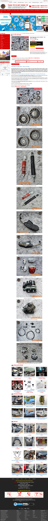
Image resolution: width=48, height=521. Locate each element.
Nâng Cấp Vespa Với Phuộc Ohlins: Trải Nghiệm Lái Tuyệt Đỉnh (29, 406)
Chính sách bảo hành (3, 518)
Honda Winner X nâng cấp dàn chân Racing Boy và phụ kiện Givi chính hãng (17, 474)
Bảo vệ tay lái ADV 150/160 (17, 433)
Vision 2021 (18, 518)
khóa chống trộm (44, 10)
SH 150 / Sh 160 (19, 520)
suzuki (15, 10)
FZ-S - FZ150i (26, 519)
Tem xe (28, 10)
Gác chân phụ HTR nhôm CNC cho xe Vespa (29, 377)
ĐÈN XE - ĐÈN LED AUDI (44, 520)
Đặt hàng (33, 46)
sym (12, 10)
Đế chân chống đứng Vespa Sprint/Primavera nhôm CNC (41, 391)
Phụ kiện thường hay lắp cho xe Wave (41, 460)
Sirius (25, 517)
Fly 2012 (34, 516)
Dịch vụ (26, 2)
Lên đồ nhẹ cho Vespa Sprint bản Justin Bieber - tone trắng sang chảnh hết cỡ (17, 418)
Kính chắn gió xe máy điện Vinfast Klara (29, 433)
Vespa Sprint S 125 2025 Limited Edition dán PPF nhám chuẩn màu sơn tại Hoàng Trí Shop (41, 406)
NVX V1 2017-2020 (27, 515)
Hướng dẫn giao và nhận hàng (4, 516)
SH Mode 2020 (19, 519)
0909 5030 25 (37, 58)
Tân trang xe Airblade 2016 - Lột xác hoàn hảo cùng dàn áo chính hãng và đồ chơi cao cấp (41, 475)
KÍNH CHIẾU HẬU (43, 519)
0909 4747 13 (31, 58)
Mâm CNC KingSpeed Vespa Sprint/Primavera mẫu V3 (17, 391)
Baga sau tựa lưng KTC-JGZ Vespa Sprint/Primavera (29, 391)
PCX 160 (18, 517)
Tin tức (30, 2)
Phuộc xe (42, 518)
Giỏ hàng (46, 0)
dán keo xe (32, 10)
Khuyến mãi (34, 478)
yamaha (5, 10)
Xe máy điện (9, 10)
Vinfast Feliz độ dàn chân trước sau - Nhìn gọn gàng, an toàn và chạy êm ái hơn (29, 475)
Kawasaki (21, 10)
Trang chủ (10, 2)
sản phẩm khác (37, 10)
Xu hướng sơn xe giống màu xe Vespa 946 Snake (29, 418)
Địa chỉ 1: (15, 482)
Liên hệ (41, 2)
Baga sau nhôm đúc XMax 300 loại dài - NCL (17, 447)
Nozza (26, 516)
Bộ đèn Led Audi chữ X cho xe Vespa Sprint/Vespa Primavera (41, 377)
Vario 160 (18, 515)
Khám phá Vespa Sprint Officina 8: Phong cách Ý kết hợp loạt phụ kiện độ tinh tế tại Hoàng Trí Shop (17, 406)
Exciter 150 (26, 518)
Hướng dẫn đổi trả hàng (4, 515)
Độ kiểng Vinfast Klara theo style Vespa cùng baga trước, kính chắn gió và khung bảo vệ (41, 434)
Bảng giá (25, 10)
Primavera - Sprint (19, 33)
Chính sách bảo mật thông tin (4, 517)
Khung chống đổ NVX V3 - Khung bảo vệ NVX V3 (17, 461)
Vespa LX (34, 515)
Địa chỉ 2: (16, 485)
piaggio (18, 10)
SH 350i (18, 516)
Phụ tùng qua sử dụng (39, 48)
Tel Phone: (21, 483)
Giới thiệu (15, 2)
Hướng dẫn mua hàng (35, 2)
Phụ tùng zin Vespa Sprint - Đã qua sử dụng (20, 66)
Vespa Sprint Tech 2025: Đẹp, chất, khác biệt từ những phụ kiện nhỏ (41, 418)
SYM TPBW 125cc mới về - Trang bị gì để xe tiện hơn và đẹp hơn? (29, 461)
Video (2, 48)
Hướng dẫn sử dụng (21, 2)
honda (1, 10)
